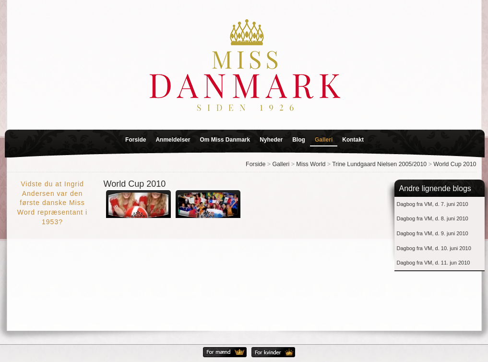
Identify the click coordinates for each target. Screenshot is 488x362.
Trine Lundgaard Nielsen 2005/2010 (379, 164)
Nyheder (271, 139)
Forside (135, 139)
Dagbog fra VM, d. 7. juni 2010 (432, 204)
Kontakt (353, 139)
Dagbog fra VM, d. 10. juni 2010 (434, 248)
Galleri (324, 139)
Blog (298, 139)
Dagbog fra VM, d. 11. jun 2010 (433, 262)
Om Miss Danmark (225, 139)
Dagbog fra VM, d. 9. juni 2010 (432, 233)
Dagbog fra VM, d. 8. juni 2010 (432, 218)
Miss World (310, 164)
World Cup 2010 (454, 164)
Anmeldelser (172, 139)
